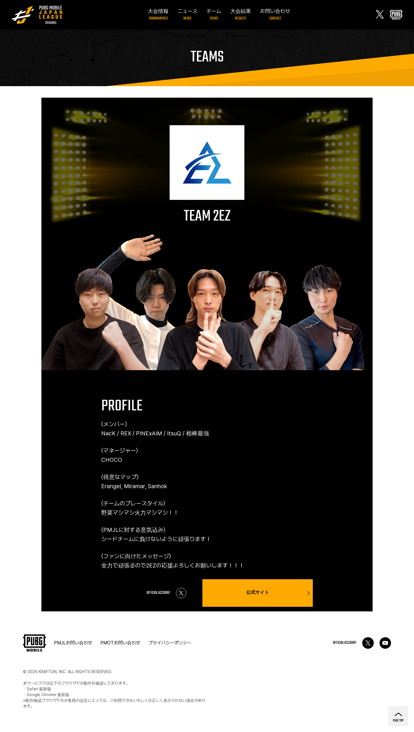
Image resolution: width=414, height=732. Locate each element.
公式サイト (277, 593)
